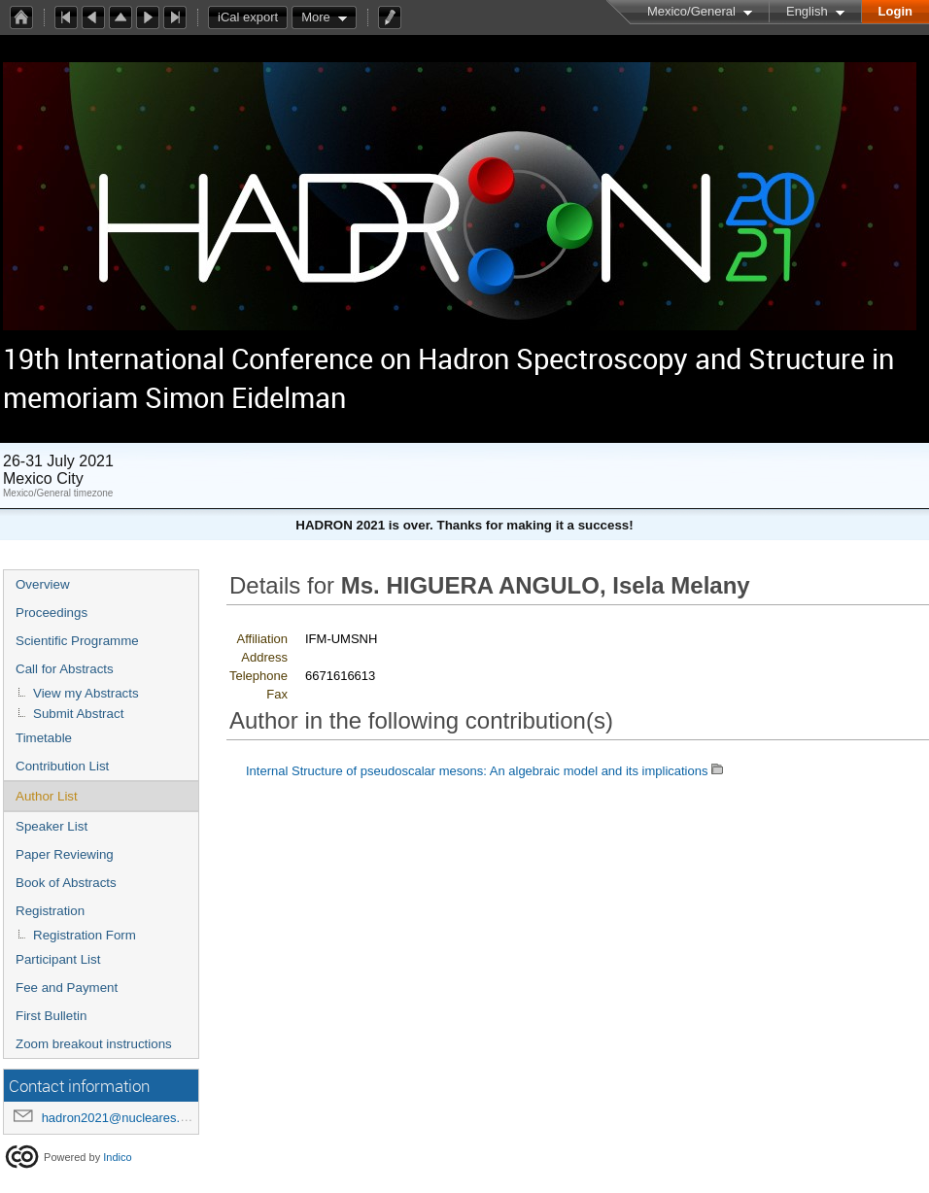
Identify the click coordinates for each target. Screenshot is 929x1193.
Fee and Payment (67, 987)
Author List (47, 796)
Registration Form (84, 935)
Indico (117, 1157)
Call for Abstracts (65, 669)
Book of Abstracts (66, 882)
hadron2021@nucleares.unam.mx (137, 1117)
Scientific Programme (77, 640)
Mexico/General (691, 11)
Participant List (58, 959)
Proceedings (51, 612)
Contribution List (62, 766)
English (807, 11)
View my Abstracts (86, 693)
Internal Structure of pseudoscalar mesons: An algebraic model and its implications (476, 771)
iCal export (253, 17)
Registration (50, 910)
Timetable (44, 738)
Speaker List (51, 826)
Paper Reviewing (65, 854)
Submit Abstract (78, 713)
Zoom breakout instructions (94, 1044)
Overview (43, 584)
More (315, 17)
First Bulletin (51, 1015)
